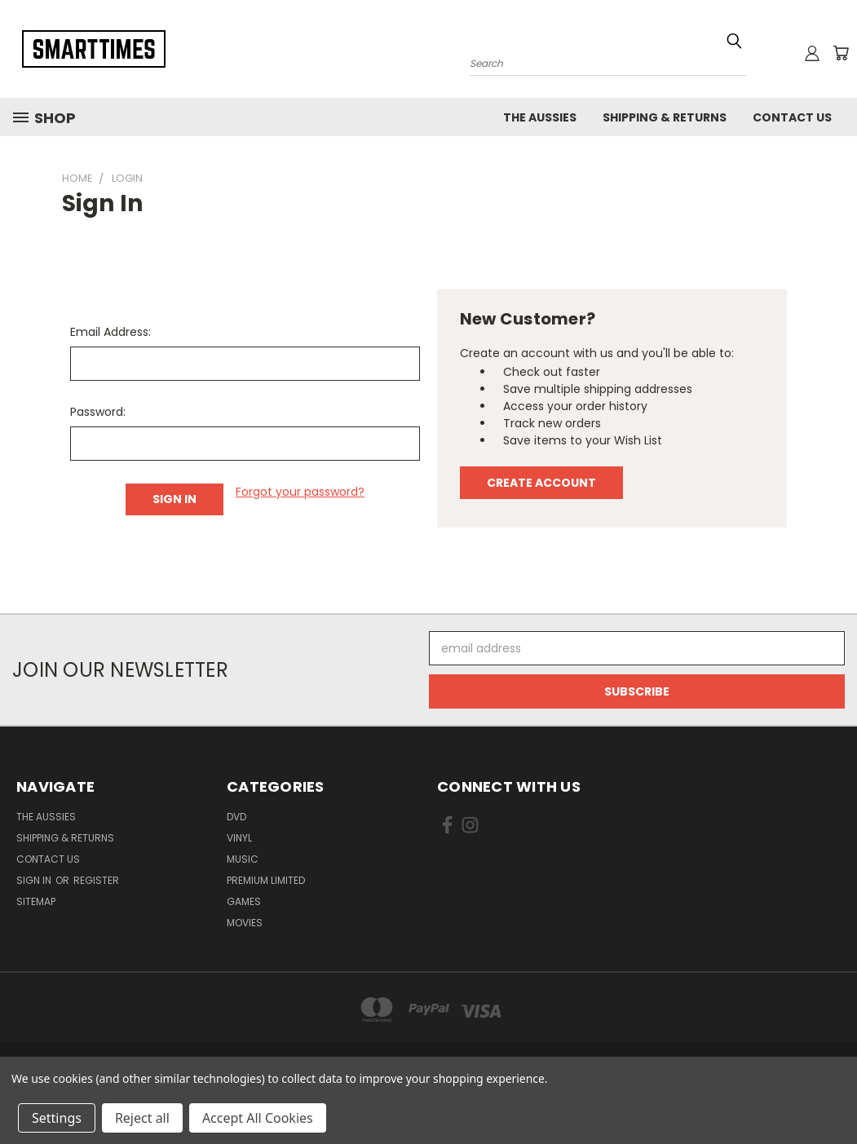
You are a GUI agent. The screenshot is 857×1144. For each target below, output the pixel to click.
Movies (245, 923)
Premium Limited (266, 880)
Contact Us (792, 117)
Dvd (236, 817)
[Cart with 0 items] (841, 53)
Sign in (35, 880)
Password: (98, 412)
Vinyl (239, 838)
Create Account (541, 483)
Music (242, 859)
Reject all (142, 1118)
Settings (57, 1118)
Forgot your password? (300, 492)
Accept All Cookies (257, 1118)
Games (244, 901)
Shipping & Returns (665, 117)
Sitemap (35, 901)
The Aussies (539, 117)
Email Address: (110, 332)
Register (96, 880)
